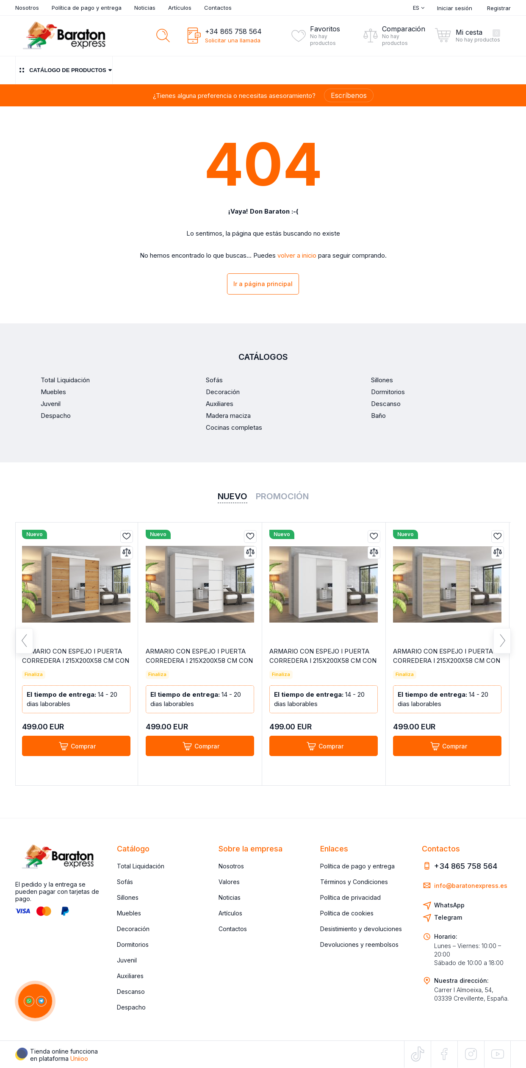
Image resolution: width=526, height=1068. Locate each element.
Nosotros (27, 7)
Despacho (131, 1007)
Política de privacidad (350, 897)
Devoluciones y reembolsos (359, 944)
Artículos (179, 7)
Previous (24, 642)
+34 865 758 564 (233, 31)
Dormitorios (133, 944)
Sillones (127, 897)
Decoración (133, 928)
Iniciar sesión (454, 8)
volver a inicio (296, 255)
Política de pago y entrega (87, 7)
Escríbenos (349, 95)
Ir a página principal (263, 284)
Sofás (125, 881)
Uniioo (79, 1058)
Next (502, 642)
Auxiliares (130, 975)
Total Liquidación (140, 866)
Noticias (144, 7)
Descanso (131, 991)
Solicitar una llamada (232, 40)
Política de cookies (347, 913)
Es (418, 7)
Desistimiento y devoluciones (361, 928)
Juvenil (127, 960)
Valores (229, 881)
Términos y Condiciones (354, 881)
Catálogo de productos (64, 70)
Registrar (499, 8)
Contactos (218, 7)
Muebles (129, 913)
